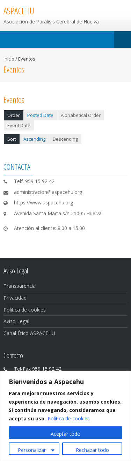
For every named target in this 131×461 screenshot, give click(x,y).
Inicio (8, 59)
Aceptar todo (65, 434)
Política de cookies (69, 418)
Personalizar (32, 450)
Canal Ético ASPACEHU (29, 333)
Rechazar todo (92, 450)
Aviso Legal (16, 321)
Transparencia (19, 285)
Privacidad (15, 297)
